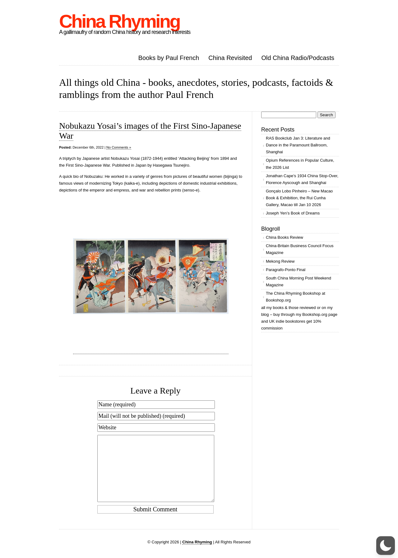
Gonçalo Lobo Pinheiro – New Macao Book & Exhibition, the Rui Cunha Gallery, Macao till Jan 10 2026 (299, 198)
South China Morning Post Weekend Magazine (298, 281)
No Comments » (118, 147)
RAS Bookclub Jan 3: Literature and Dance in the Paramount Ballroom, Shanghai (298, 145)
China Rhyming (119, 21)
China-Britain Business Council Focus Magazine (299, 249)
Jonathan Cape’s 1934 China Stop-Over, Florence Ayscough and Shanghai (302, 179)
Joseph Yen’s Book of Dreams (293, 213)
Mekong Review (280, 261)
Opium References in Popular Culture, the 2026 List (300, 163)
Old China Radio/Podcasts (297, 57)
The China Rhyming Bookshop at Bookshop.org (295, 296)
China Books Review (284, 237)
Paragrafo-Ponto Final (285, 269)
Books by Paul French (168, 57)
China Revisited (230, 57)
